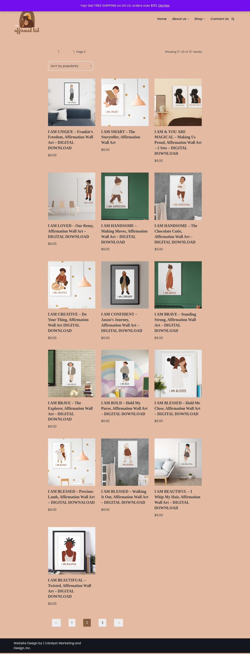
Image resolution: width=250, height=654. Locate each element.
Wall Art (66, 52)
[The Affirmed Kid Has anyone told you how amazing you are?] (27, 19)
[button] (188, 19)
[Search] (232, 18)
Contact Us (220, 19)
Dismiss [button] (164, 5)
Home (162, 19)
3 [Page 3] (103, 623)
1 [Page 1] (72, 623)
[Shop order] (70, 66)
